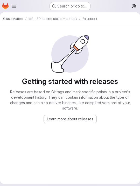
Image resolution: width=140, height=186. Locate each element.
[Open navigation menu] (14, 6)
